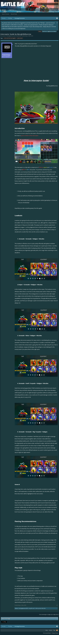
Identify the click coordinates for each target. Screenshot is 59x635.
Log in (56, 1)
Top (54, 630)
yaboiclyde (20, 38)
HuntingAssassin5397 (23, 608)
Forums (4, 10)
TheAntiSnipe (24, 36)
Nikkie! (16, 608)
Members (11, 10)
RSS (57, 630)
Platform (7, 4)
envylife (30, 608)
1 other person (38, 608)
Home (50, 630)
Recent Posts (14, 14)
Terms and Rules (47, 633)
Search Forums (5, 14)
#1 (57, 605)
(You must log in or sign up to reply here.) (49, 614)
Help (46, 630)
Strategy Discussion (11, 36)
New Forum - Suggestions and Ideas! (49, 31)
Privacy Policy (55, 633)
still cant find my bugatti (9, 38)
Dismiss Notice (57, 22)
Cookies (39, 31)
